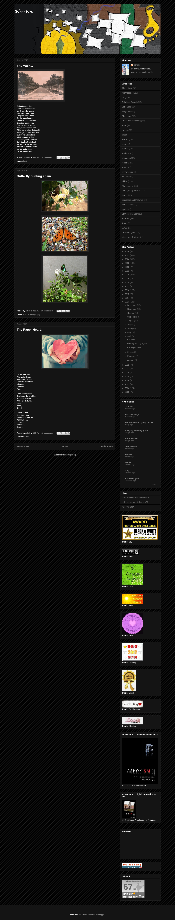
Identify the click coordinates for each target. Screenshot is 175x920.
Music (124, 167)
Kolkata (125, 139)
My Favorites (127, 172)
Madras (125, 149)
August (130, 321)
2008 (127, 380)
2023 (127, 263)
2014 (127, 298)
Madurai (125, 153)
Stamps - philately (130, 214)
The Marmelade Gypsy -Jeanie (139, 422)
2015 (127, 294)
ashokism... (24, 11)
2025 (127, 255)
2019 (127, 279)
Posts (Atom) (70, 455)
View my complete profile (142, 72)
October (131, 313)
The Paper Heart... (30, 329)
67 (128, 887)
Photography (35, 315)
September (132, 317)
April (129, 336)
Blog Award (127, 111)
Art (123, 97)
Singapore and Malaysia (132, 200)
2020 (127, 275)
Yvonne (128, 454)
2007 (127, 384)
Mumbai (125, 163)
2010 (127, 373)
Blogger (101, 915)
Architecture (127, 93)
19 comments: (47, 157)
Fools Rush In (131, 438)
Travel (124, 223)
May (129, 332)
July (129, 325)
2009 (127, 376)
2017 (127, 286)
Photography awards (131, 190)
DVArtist (129, 406)
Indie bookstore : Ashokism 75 (135, 502)
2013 (127, 302)
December (132, 305)
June (129, 328)
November (132, 309)
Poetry (25, 161)
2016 (127, 290)
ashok (136, 65)
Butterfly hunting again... (35, 176)
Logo (124, 144)
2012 (127, 365)
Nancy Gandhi (128, 507)
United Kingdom (129, 232)
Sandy (128, 462)
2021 (127, 271)
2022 (127, 267)
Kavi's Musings (132, 414)
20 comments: (47, 311)
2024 (127, 259)
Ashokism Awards (130, 102)
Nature (26, 315)
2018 (127, 282)
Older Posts (107, 446)
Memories (126, 158)
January (131, 360)
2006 (127, 388)
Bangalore (126, 107)
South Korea (127, 205)
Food (124, 125)
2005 (127, 392)
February (131, 356)
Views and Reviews (130, 237)
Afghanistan (127, 88)
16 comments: (47, 433)
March (130, 352)
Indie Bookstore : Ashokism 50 (135, 497)
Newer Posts (23, 446)
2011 (127, 369)
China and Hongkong (131, 121)
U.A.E (124, 228)
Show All (155, 485)
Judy (127, 470)
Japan (124, 135)
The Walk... (25, 65)
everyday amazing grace (136, 430)
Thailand (126, 218)
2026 (127, 251)
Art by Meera (131, 446)
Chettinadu (127, 116)
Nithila (124, 181)
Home (65, 446)
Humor (125, 130)
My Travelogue (132, 478)
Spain (124, 209)
